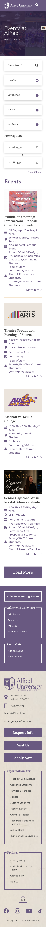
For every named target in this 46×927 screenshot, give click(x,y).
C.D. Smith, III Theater (22, 347)
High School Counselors (24, 836)
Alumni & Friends (19, 814)
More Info (32, 290)
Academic (13, 620)
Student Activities (17, 631)
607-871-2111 (17, 706)
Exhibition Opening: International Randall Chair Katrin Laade (20, 221)
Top (23, 900)
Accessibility (17, 875)
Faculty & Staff (18, 808)
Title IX (14, 881)
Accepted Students (21, 785)
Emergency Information (18, 721)
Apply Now (23, 758)
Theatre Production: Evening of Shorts (19, 333)
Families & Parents (20, 791)
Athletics (12, 626)
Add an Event (15, 651)
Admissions (14, 614)
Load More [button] (23, 572)
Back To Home (12, 39)
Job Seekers (17, 830)
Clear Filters (34, 172)
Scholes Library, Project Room (23, 239)
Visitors (14, 796)
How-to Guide (15, 656)
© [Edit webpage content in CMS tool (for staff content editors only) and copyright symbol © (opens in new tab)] (17, 920)
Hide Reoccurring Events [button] (23, 596)
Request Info (23, 732)
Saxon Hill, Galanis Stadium (20, 435)
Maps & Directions (14, 713)
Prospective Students (22, 779)
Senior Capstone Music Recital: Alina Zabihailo (22, 500)
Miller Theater (17, 515)
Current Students (20, 802)
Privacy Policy (18, 860)
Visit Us (23, 745)
